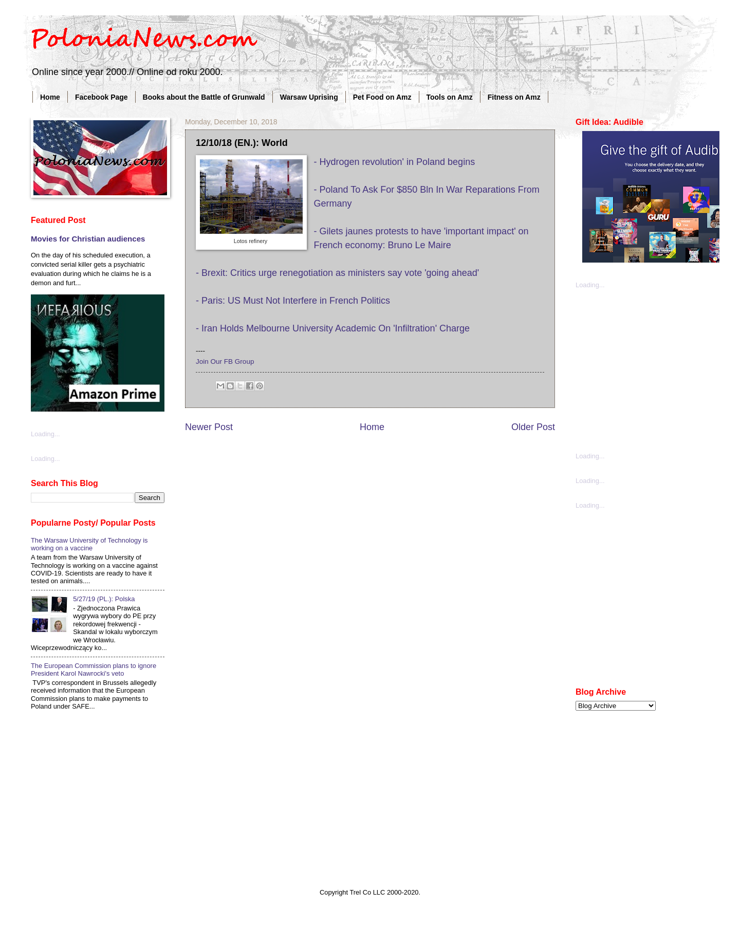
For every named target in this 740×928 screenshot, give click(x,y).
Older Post (533, 427)
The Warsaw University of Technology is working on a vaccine (89, 544)
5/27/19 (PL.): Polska (104, 599)
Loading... (45, 434)
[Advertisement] (653, 369)
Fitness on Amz (514, 97)
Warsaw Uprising (309, 97)
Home (50, 97)
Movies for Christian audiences (88, 238)
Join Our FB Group (225, 361)
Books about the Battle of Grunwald (204, 97)
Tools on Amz (450, 97)
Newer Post (209, 427)
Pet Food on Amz (382, 97)
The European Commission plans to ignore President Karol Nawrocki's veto (93, 669)
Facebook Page (101, 97)
